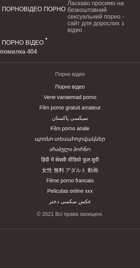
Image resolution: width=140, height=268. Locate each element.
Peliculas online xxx (70, 191)
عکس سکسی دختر (70, 201)
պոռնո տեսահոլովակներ (70, 139)
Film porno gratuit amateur (69, 108)
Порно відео (23, 42)
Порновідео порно (34, 9)
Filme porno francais (70, 181)
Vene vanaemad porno (70, 97)
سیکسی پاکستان (70, 118)
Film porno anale (69, 128)
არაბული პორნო (70, 149)
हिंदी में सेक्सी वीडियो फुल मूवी (70, 160)
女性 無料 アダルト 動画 (70, 170)
